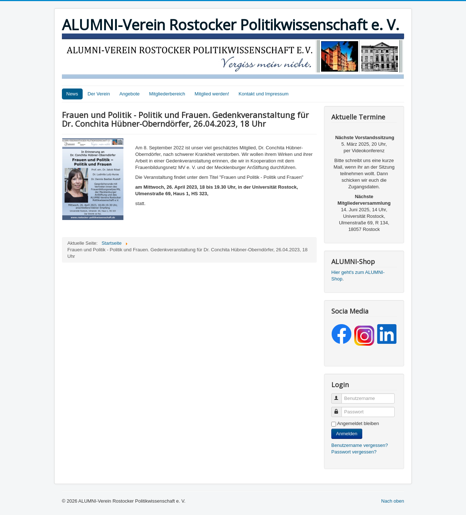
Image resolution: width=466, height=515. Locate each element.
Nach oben (392, 501)
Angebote (129, 94)
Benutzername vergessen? (359, 445)
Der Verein (99, 94)
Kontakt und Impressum (263, 94)
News (72, 94)
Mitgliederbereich (167, 94)
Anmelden (347, 433)
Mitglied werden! (212, 94)
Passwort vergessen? (353, 452)
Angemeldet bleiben (358, 423)
